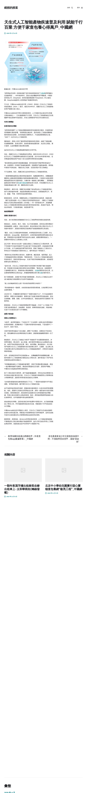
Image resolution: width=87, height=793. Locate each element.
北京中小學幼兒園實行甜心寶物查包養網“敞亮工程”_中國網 (63, 487)
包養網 (42, 93)
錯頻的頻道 (11, 7)
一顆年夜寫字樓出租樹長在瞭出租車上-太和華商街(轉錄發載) (22, 489)
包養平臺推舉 (22, 183)
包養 (40, 273)
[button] (70, 7)
